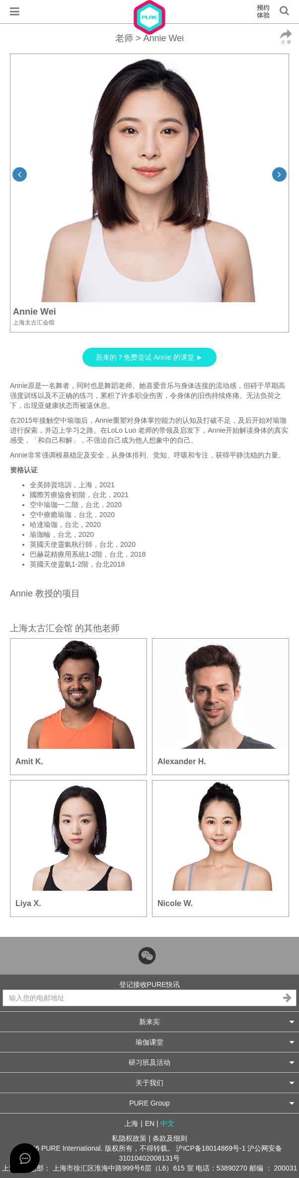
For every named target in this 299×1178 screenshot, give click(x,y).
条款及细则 (169, 1138)
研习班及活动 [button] (211, 1062)
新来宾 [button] (216, 1021)
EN (149, 1123)
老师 (124, 38)
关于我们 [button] (215, 1082)
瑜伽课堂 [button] (215, 1042)
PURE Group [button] (211, 1103)
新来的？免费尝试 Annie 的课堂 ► (149, 357)
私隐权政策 (129, 1138)
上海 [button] (131, 1123)
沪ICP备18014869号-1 (210, 1148)
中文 (167, 1123)
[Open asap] (25, 1158)
